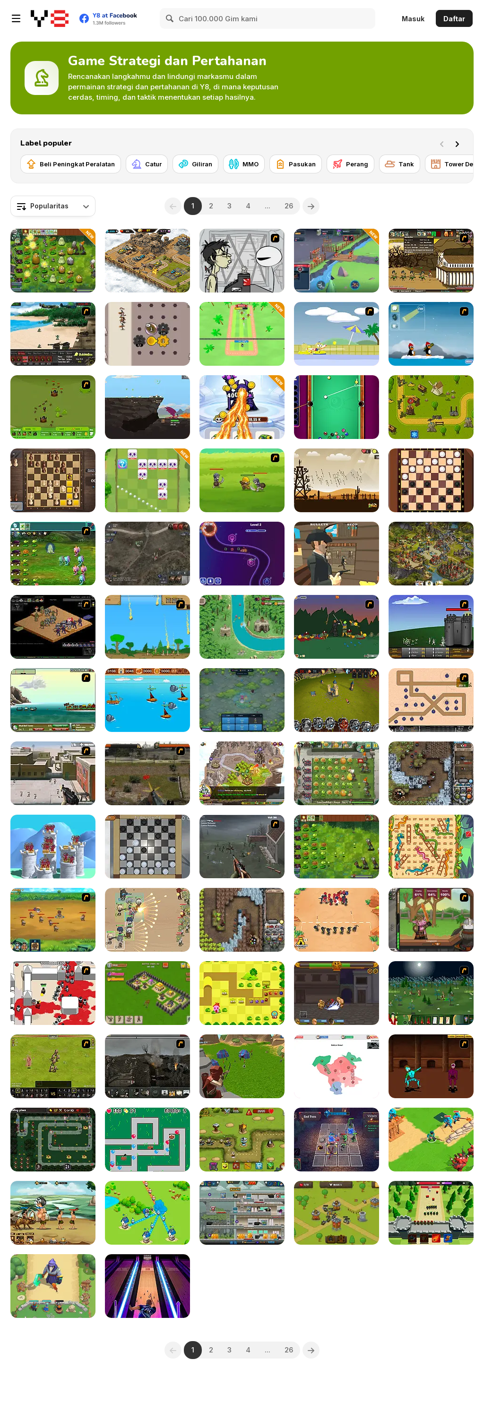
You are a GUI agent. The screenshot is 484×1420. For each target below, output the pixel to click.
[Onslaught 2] (431, 700)
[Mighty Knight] (242, 480)
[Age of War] (147, 627)
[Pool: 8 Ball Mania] (336, 407)
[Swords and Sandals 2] (431, 1066)
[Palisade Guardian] (242, 846)
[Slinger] (336, 553)
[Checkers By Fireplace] (147, 846)
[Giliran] (195, 164)
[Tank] (399, 164)
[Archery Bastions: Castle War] (52, 846)
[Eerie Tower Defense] (242, 700)
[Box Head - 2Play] (52, 993)
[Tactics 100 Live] (52, 627)
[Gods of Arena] (336, 993)
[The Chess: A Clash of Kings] (52, 480)
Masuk (413, 19)
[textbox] (53, 206)
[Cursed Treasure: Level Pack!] (431, 773)
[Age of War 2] (431, 261)
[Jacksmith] (431, 920)
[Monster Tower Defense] (242, 993)
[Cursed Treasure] (242, 920)
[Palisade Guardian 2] (52, 773)
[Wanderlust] (147, 700)
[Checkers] (431, 480)
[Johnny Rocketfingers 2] (242, 261)
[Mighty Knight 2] (52, 920)
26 (289, 205)
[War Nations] (336, 1066)
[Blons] (147, 1139)
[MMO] (244, 164)
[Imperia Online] (431, 553)
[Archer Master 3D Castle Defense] (242, 1066)
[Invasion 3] (431, 627)
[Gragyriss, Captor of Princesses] (147, 407)
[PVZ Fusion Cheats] (52, 261)
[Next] (459, 143)
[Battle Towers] (336, 700)
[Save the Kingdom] (242, 1139)
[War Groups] (147, 553)
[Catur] (147, 164)
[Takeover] (242, 773)
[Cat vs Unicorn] (52, 1139)
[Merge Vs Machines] (242, 407)
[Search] (170, 18)
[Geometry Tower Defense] (242, 553)
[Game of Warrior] (336, 261)
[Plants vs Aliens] (52, 553)
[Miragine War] (52, 1066)
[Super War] (431, 1139)
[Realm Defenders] (336, 1213)
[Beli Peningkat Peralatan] (70, 164)
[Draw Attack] (336, 920)
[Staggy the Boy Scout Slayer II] (336, 627)
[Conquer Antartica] (431, 334)
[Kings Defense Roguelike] (147, 480)
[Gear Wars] (147, 334)
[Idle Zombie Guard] (242, 1213)
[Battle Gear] (52, 334)
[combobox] (52, 206)
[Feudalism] (431, 993)
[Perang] (350, 164)
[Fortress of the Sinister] (336, 1139)
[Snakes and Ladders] (431, 846)
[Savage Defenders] (242, 627)
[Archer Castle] (431, 1213)
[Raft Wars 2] (336, 334)
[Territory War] (147, 1213)
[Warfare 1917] (147, 1066)
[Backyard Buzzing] (52, 407)
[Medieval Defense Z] (336, 480)
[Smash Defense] (242, 334)
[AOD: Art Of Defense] (147, 261)
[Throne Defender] (147, 993)
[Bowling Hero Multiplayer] (147, 1286)
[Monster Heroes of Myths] (52, 1213)
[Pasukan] (295, 164)
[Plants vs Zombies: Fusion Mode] (336, 846)
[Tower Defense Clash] (431, 407)
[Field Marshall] (147, 920)
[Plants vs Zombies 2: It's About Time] (336, 773)
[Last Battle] (147, 773)
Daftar (454, 19)
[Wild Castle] (52, 1286)
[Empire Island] (52, 700)
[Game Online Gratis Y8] (49, 18)
